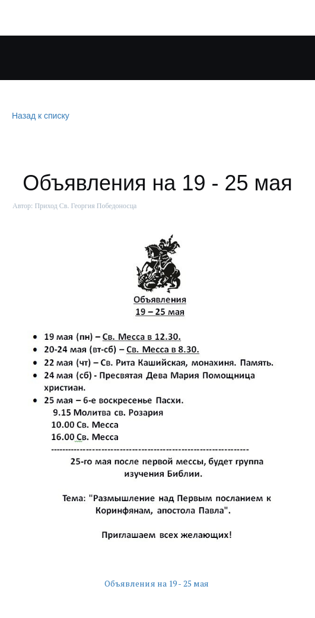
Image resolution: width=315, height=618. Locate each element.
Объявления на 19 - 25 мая (157, 583)
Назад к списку (39, 116)
